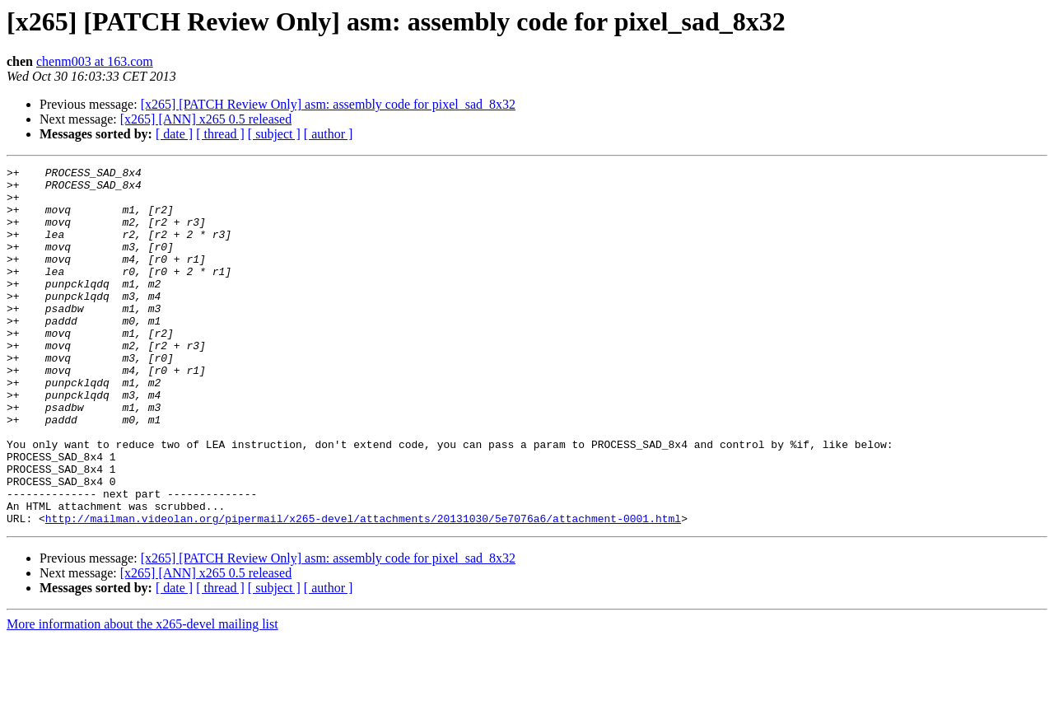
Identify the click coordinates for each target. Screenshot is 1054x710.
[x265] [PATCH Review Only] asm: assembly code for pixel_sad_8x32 (328, 104)
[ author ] (328, 134)
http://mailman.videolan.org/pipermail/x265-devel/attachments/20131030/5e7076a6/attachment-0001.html (363, 589)
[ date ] (174, 134)
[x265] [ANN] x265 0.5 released (205, 119)
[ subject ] (274, 134)
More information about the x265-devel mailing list (142, 696)
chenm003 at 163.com (94, 61)
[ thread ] (220, 134)
